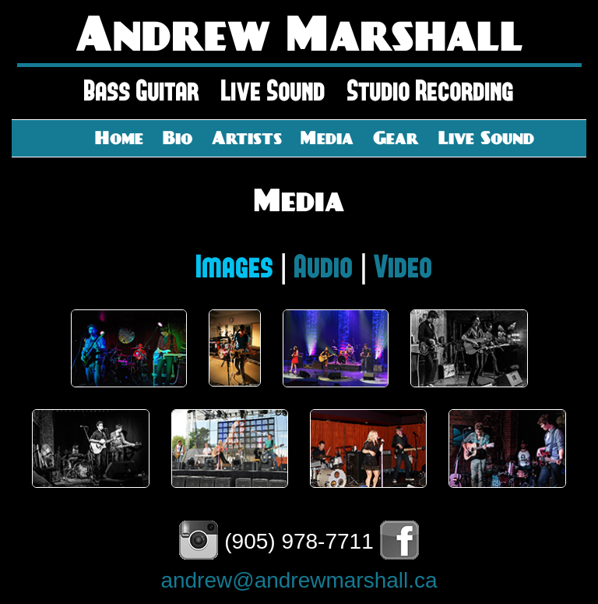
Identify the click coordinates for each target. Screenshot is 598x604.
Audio (324, 267)
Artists (247, 137)
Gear (396, 137)
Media (327, 137)
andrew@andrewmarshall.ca (298, 580)
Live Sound (486, 137)
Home (119, 137)
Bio (177, 137)
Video (403, 267)
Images (234, 267)
